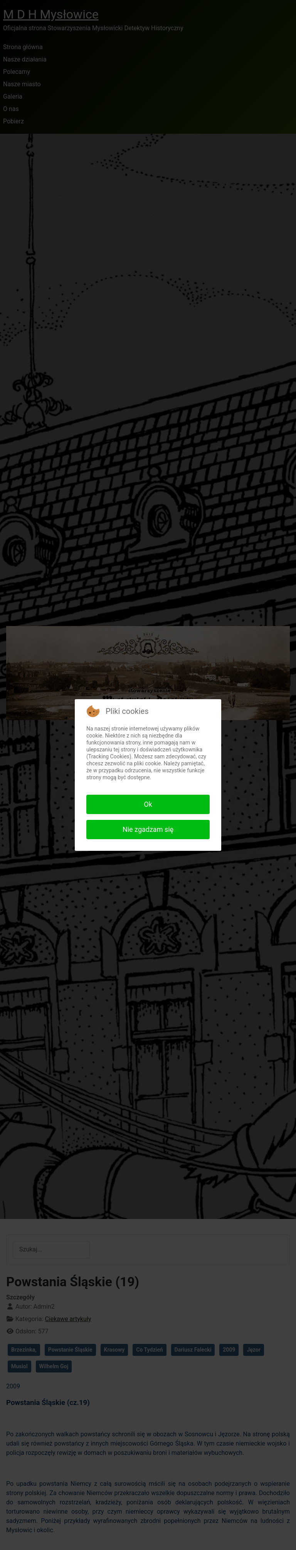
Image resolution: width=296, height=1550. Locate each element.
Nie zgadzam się (148, 829)
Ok (148, 804)
